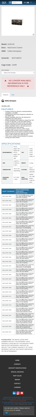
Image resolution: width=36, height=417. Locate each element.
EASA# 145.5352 (19, 402)
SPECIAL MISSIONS (17, 372)
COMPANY (17, 364)
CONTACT (17, 383)
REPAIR (17, 379)
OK (7, 413)
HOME (17, 360)
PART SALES (17, 376)
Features (5, 95)
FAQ (13, 95)
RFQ (26, 2)
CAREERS (17, 387)
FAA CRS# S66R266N (7, 402)
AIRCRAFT (17, 368)
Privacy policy (8, 410)
